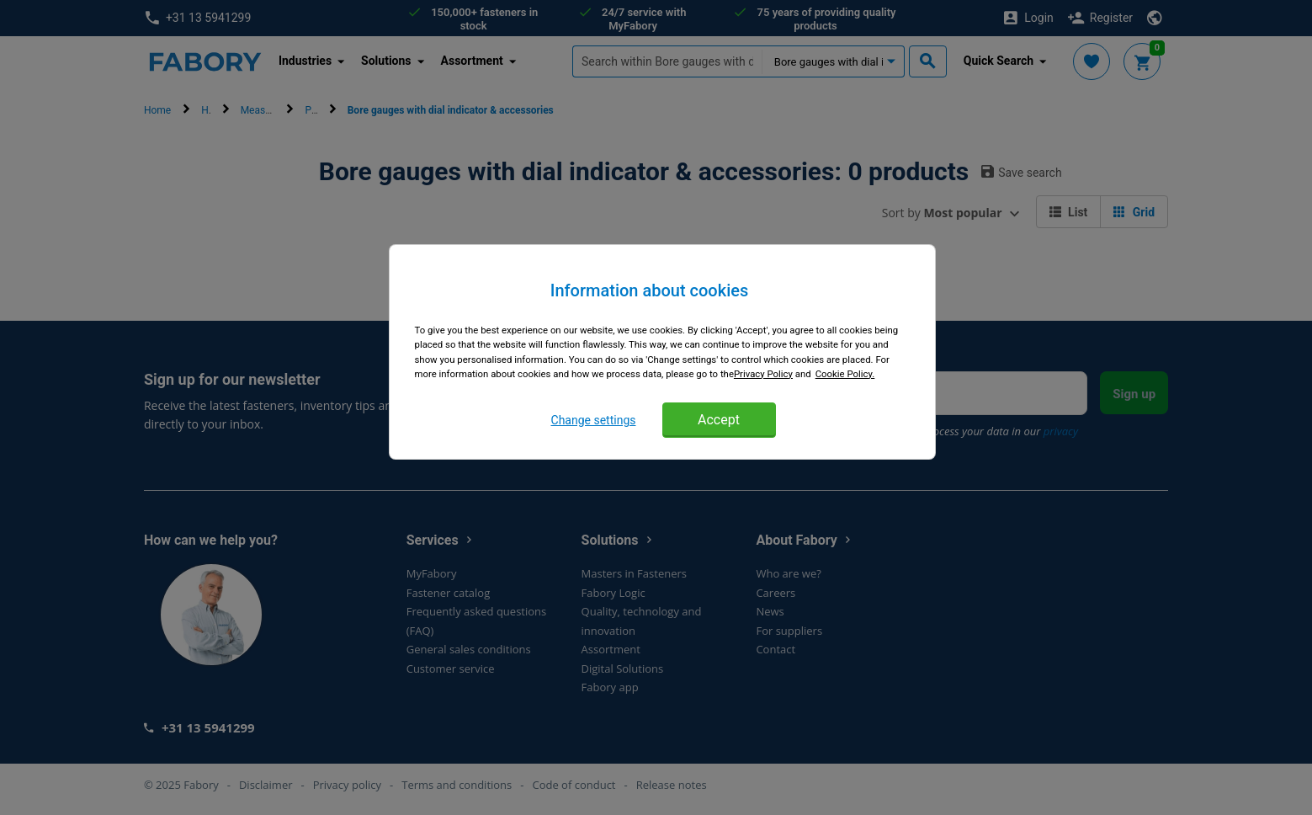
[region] (662, 351)
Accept (719, 420)
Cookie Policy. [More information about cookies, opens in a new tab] (845, 374)
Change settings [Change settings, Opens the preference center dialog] (593, 420)
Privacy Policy (763, 374)
